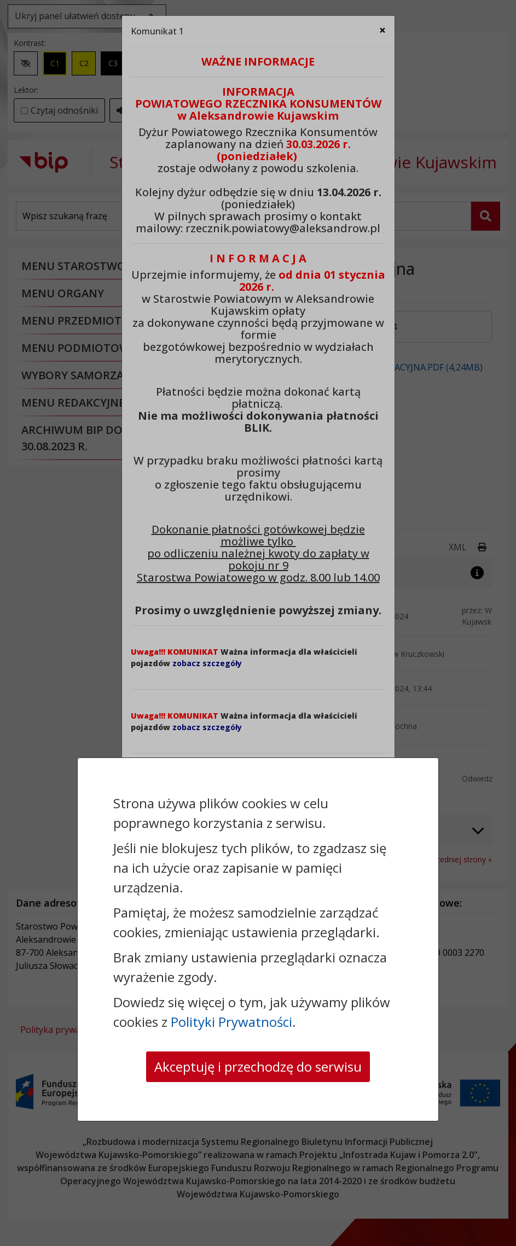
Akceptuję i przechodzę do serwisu (258, 1066)
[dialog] (258, 623)
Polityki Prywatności (231, 1022)
